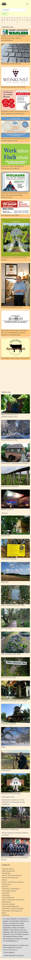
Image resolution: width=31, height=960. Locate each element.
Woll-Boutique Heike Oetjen (10, 215)
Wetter (4, 913)
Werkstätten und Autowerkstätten (13, 908)
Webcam (4, 513)
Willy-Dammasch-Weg (8, 677)
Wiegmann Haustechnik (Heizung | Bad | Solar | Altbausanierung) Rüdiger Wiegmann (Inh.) (14, 195)
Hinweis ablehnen (9, 952)
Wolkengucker (5, 770)
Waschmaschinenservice (10, 878)
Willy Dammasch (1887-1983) (11, 654)
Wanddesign (6, 873)
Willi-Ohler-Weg (6, 628)
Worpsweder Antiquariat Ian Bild (11, 307)
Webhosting (6, 895)
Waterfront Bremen (7, 509)
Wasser (4, 880)
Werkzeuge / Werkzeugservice (12, 911)
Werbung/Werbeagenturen (10, 906)
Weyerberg (4, 582)
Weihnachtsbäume (8, 897)
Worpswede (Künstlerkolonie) (10, 793)
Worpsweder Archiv (8, 797)
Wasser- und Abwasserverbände (12, 882)
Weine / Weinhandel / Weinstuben (13, 900)
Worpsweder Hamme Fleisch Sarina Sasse (15, 358)
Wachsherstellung (8, 869)
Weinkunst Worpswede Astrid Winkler (13, 87)
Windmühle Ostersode (8, 724)
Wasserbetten (6, 884)
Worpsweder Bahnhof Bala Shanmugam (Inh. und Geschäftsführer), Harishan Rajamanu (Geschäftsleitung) (14, 333)
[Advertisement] (15, 376)
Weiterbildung (6, 902)
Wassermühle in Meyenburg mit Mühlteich (15, 463)
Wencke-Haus (5, 535)
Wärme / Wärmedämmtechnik (12, 875)
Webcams (5, 886)
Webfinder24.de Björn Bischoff (11, 63)
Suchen (4, 13)
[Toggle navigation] (27, 4)
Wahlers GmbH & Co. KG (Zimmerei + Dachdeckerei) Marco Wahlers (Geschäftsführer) (13, 38)
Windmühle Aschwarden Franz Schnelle (14, 700)
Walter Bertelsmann (8, 871)
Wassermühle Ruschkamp (9, 486)
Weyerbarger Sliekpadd (9, 559)
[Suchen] (13, 9)
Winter (3, 747)
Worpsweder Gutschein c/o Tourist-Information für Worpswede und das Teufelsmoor (13, 802)
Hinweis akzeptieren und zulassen (14, 955)
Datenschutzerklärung (10, 950)
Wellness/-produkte (8, 904)
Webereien (5, 893)
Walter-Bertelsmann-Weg (9, 440)
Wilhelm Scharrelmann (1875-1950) (12, 605)
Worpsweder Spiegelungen (10, 829)
